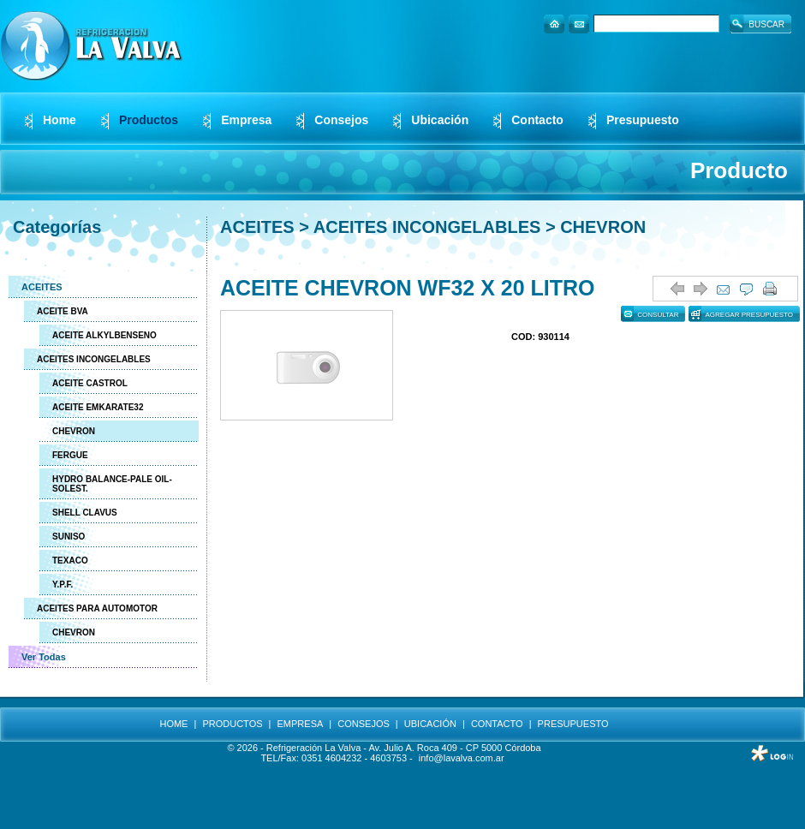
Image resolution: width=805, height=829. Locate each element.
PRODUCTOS (232, 724)
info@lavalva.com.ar (461, 758)
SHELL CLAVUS (84, 512)
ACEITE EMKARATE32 (98, 407)
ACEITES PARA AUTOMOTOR (97, 608)
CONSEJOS (363, 724)
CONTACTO (497, 724)
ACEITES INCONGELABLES (94, 359)
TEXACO (70, 560)
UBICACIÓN (430, 724)
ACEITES (42, 287)
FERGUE (70, 455)
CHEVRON (73, 431)
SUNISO (68, 536)
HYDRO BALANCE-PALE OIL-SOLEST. (112, 483)
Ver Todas (43, 657)
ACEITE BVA (62, 311)
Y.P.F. (62, 584)
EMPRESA (300, 724)
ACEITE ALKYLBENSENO (104, 335)
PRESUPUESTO (573, 724)
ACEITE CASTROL (90, 383)
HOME (173, 724)
